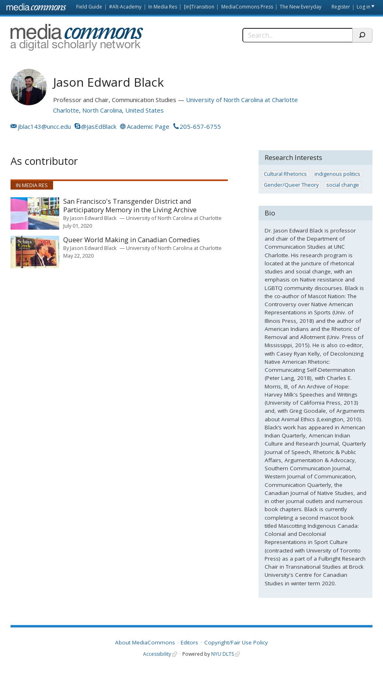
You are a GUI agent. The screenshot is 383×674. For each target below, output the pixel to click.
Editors (189, 642)
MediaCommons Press (247, 6)
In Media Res (162, 6)
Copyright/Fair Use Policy (236, 642)
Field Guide (89, 6)
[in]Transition (199, 6)
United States (144, 110)
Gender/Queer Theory (291, 184)
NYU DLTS (222, 654)
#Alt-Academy (125, 6)
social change (342, 184)
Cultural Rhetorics (285, 174)
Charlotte (66, 110)
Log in (363, 6)
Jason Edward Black (93, 218)
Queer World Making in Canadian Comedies (131, 240)
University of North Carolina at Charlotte (242, 100)
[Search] (297, 35)
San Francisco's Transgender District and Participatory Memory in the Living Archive (130, 205)
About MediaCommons (145, 642)
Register (341, 6)
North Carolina (102, 110)
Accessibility (157, 654)
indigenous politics (337, 174)
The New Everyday (300, 6)
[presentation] (35, 213)
